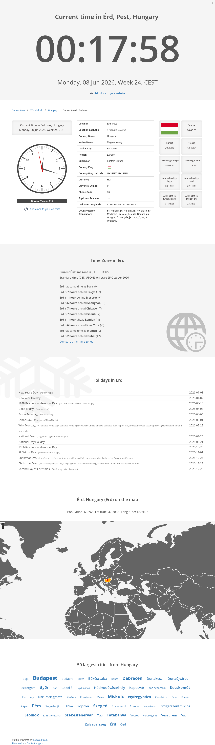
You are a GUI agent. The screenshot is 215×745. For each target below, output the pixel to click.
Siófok (69, 706)
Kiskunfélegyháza (50, 697)
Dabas (114, 678)
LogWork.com (40, 740)
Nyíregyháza (139, 696)
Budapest (45, 677)
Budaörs (67, 679)
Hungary (52, 110)
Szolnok (32, 714)
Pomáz (185, 697)
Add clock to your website (109, 93)
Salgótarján (53, 706)
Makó (100, 697)
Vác (183, 715)
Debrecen (132, 678)
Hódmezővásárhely (109, 687)
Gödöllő (67, 688)
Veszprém (169, 715)
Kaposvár (136, 687)
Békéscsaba (97, 678)
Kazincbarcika (157, 688)
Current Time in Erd (42, 201)
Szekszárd (119, 706)
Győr (44, 687)
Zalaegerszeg (95, 724)
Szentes (135, 706)
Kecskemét (180, 687)
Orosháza (161, 697)
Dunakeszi (155, 678)
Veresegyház (150, 715)
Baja (26, 679)
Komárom (86, 697)
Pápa (24, 706)
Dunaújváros (178, 678)
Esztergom (28, 688)
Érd (113, 724)
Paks (174, 697)
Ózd (123, 724)
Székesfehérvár (79, 714)
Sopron (83, 706)
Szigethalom (150, 706)
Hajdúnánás (83, 688)
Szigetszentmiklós (175, 706)
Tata (99, 715)
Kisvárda (71, 697)
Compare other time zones (76, 341)
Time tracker (18, 743)
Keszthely (28, 697)
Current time (18, 110)
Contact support (35, 743)
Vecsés (135, 715)
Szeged (100, 706)
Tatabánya (116, 714)
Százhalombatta (51, 715)
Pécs (36, 706)
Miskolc (116, 696)
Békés (80, 678)
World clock (36, 110)
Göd (55, 688)
